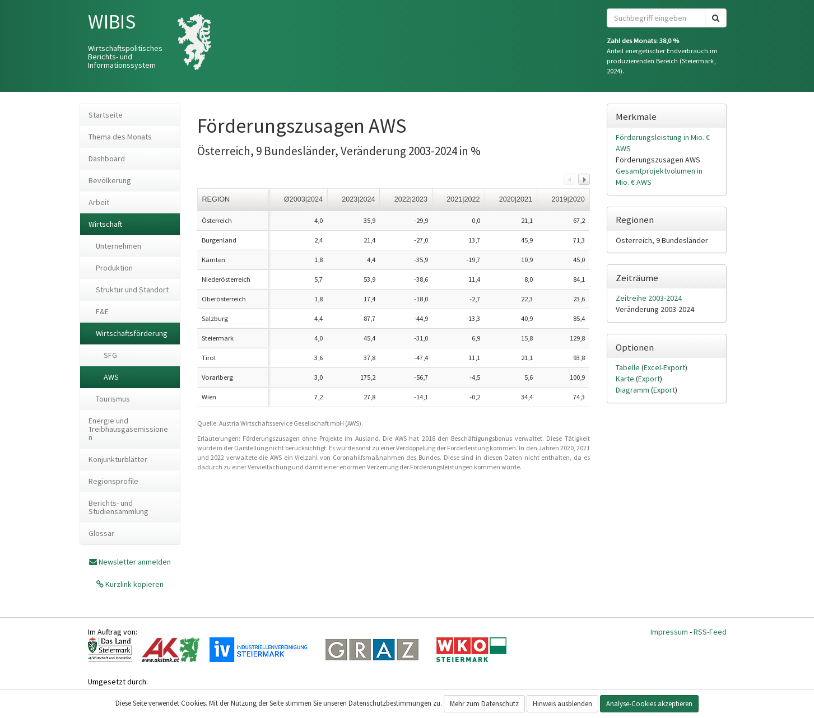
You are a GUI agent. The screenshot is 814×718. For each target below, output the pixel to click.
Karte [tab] (626, 379)
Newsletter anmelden (135, 562)
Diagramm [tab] (633, 390)
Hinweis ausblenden (562, 703)
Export (649, 379)
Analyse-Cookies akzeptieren (649, 703)
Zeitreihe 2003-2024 (649, 298)
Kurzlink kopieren (134, 584)
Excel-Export (664, 367)
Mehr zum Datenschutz (484, 703)
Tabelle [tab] (628, 367)
